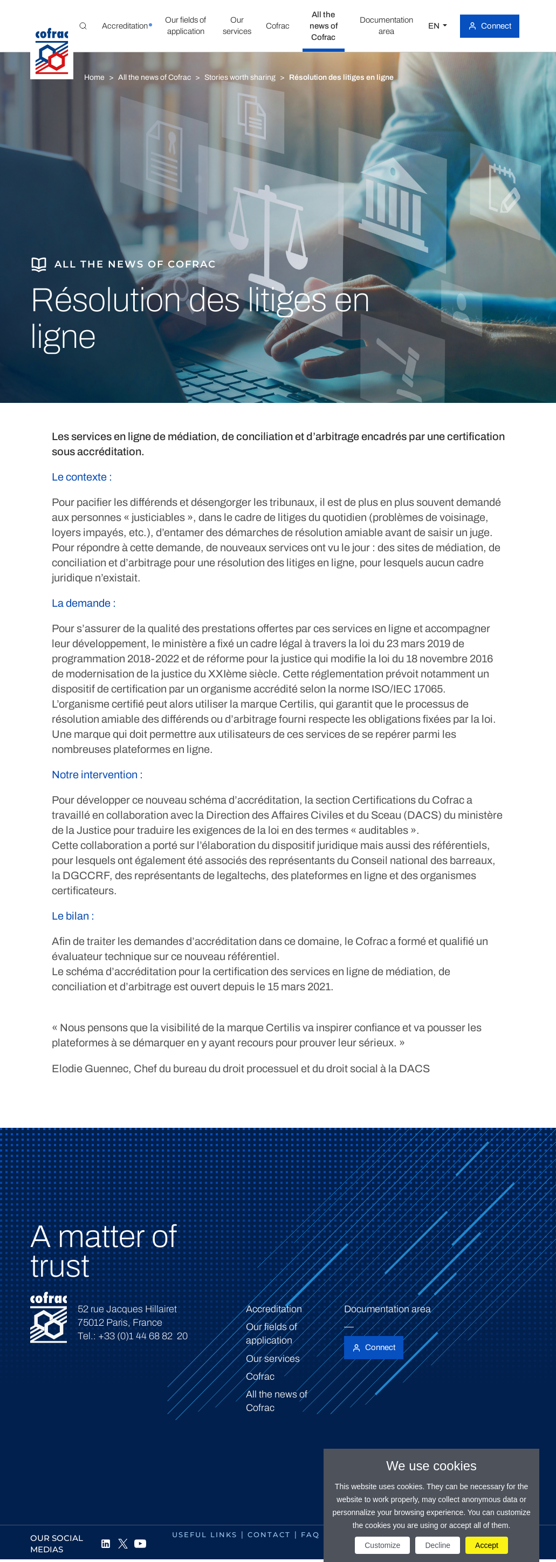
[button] (124, 26)
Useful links (204, 1534)
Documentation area (387, 1309)
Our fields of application (271, 1333)
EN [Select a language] (434, 26)
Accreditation (274, 1309)
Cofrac (260, 1376)
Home (94, 77)
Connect (496, 26)
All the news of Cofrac (154, 77)
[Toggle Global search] (83, 25)
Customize (382, 1545)
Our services (273, 1358)
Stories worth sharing (240, 77)
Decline (437, 1545)
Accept (486, 1545)
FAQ (310, 1534)
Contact (269, 1534)
